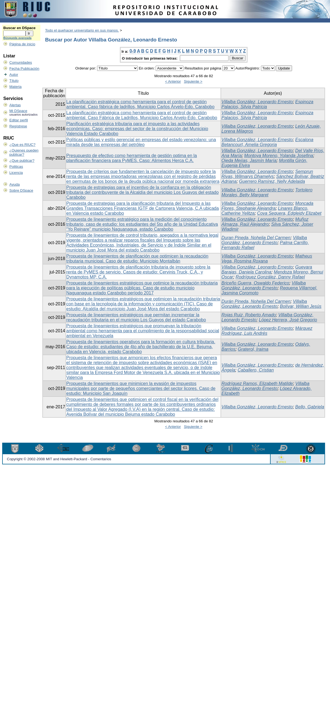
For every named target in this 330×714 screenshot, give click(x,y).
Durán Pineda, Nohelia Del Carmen (255, 301)
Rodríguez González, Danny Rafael (270, 277)
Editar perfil (18, 120)
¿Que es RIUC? (22, 145)
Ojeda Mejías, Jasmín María (248, 160)
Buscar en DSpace (19, 28)
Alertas (15, 105)
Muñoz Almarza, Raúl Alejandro (264, 222)
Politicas (16, 166)
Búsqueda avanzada (17, 38)
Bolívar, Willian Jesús (300, 306)
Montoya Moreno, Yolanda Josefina (278, 155)
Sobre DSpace (21, 190)
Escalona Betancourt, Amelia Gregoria (267, 142)
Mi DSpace (18, 111)
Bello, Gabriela (309, 407)
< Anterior (173, 81)
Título (13, 81)
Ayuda (14, 184)
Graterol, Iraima (253, 349)
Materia (15, 87)
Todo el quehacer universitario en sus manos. (82, 30)
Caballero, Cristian (256, 370)
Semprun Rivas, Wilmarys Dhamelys (267, 174)
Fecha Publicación (24, 68)
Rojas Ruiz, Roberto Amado (248, 315)
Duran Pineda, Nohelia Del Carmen (255, 237)
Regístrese (18, 126)
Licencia (16, 173)
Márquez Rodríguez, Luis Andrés (266, 331)
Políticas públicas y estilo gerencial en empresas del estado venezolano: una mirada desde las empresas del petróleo (141, 142)
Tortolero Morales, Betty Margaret (266, 192)
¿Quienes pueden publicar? (23, 152)
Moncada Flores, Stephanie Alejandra (267, 206)
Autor (13, 74)
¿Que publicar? (21, 160)
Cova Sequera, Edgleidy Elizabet (289, 213)
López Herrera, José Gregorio (288, 319)
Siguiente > (193, 81)
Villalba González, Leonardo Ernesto (257, 101)
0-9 (133, 51)
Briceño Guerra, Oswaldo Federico (255, 283)
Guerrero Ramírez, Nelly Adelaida (272, 181)
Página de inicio (22, 44)
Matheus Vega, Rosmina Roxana (266, 258)
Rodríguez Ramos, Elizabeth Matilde (257, 383)
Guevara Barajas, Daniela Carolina (266, 269)
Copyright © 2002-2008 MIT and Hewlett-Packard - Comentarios (59, 459)
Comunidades (20, 62)
